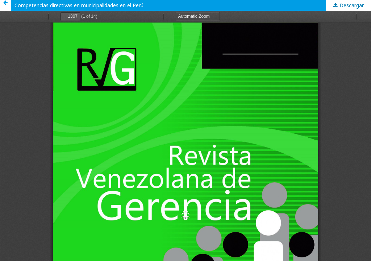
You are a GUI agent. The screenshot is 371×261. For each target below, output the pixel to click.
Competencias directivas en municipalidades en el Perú (78, 5)
